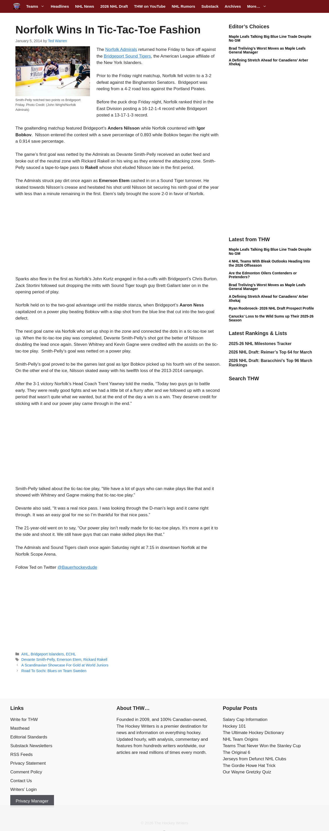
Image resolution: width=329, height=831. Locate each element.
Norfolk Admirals (121, 49)
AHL (25, 654)
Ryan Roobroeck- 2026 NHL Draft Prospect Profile (271, 308)
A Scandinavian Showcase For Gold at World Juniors (64, 665)
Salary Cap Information (245, 719)
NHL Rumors (183, 6)
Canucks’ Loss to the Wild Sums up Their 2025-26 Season (271, 318)
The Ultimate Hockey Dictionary (253, 732)
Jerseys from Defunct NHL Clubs (254, 758)
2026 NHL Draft (114, 6)
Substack (209, 6)
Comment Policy (26, 772)
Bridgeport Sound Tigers (127, 56)
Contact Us (21, 780)
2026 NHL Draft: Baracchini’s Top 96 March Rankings (270, 362)
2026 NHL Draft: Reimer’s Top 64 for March (270, 352)
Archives (233, 6)
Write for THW (24, 719)
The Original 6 (236, 752)
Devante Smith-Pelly (38, 659)
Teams (37, 6)
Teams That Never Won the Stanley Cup (262, 745)
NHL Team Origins (240, 739)
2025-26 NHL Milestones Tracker (260, 343)
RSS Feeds (21, 754)
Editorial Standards (28, 737)
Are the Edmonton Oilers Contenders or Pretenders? (263, 275)
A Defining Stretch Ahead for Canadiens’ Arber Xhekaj (268, 62)
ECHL (71, 654)
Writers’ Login (23, 789)
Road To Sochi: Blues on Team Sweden (53, 671)
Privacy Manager (32, 801)
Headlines (60, 6)
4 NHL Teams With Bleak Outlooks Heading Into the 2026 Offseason (269, 263)
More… (258, 6)
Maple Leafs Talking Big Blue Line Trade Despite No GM (270, 38)
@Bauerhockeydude (77, 567)
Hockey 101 (234, 726)
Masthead (20, 728)
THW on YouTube (149, 6)
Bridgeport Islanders (47, 654)
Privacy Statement (28, 763)
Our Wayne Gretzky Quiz (247, 772)
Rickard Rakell (95, 659)
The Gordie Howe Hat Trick (249, 765)
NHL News (84, 6)
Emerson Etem (69, 659)
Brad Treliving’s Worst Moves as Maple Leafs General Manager (267, 50)
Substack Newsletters (31, 745)
